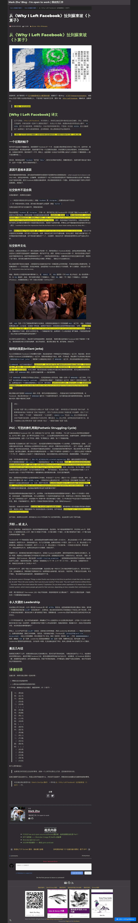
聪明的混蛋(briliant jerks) (105, 21)
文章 (123, 2)
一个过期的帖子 (103, 13)
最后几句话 (101, 30)
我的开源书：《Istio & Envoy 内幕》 (48, 887)
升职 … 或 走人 (102, 26)
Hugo (67, 921)
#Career (34, 26)
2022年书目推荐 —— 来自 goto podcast (38, 842)
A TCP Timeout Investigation (76, 96)
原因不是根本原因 (103, 15)
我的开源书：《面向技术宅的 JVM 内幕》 (70, 887)
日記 (128, 2)
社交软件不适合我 (103, 17)
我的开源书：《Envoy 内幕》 (92, 887)
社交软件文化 (102, 19)
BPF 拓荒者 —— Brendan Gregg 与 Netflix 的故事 (42, 837)
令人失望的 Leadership (105, 28)
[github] (32, 819)
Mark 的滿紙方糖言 (16, 8)
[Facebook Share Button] (48, 795)
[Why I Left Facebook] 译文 (105, 11)
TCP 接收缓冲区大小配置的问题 (39, 96)
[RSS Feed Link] (72, 883)
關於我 (118, 2)
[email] (29, 819)
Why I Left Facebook (70, 98)
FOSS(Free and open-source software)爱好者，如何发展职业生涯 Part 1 (50, 834)
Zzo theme (76, 921)
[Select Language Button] (10, 920)
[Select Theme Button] (112, 2)
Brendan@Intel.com (31, 840)
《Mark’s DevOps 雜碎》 (39, 782)
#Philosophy (44, 26)
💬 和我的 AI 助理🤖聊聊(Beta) (125, 919)
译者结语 (99, 32)
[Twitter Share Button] (53, 795)
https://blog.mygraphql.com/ (54, 919)
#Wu (38, 26)
